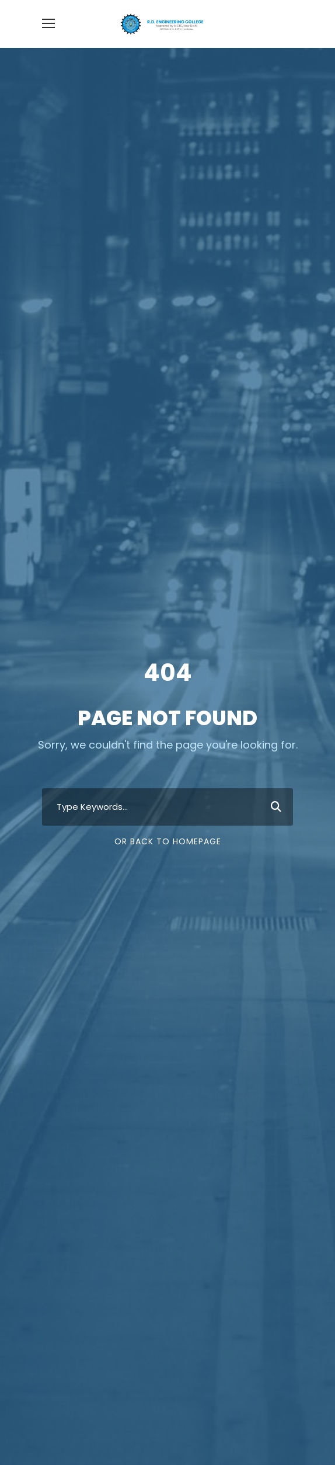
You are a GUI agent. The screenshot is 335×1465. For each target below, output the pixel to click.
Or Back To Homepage (167, 841)
